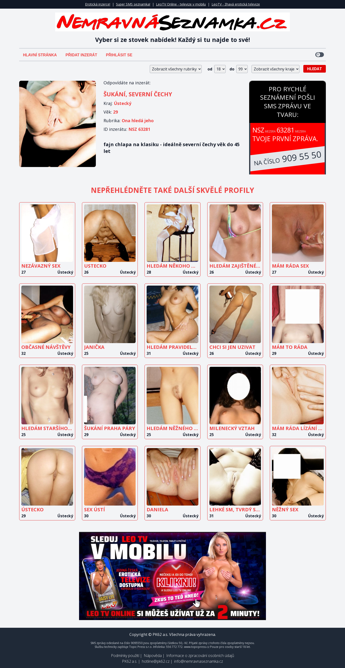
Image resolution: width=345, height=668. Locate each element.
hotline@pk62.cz (156, 661)
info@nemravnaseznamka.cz (198, 661)
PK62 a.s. (129, 661)
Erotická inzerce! (97, 4)
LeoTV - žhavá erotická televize (236, 4)
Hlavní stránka (40, 55)
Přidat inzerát (81, 55)
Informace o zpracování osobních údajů (200, 655)
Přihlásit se (119, 55)
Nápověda (153, 655)
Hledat (314, 68)
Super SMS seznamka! (133, 4)
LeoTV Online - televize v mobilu (181, 4)
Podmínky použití (125, 655)
